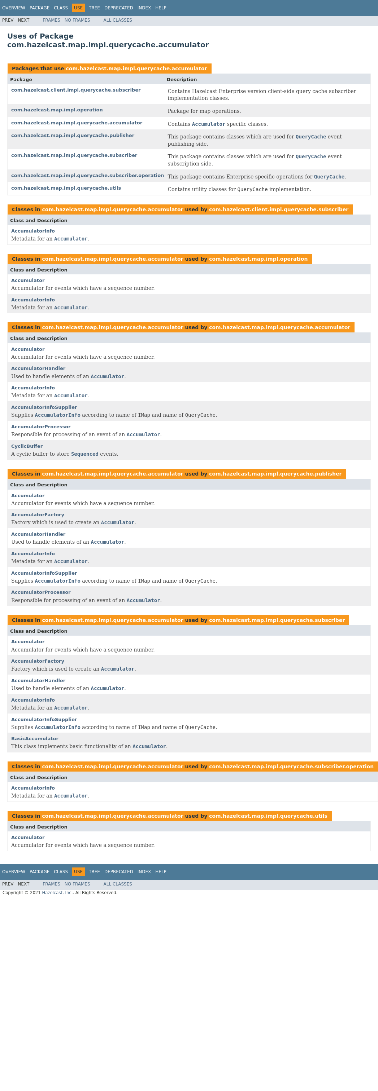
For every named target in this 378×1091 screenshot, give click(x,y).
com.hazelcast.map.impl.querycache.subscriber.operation (87, 175)
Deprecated (118, 7)
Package (39, 7)
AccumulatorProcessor (41, 426)
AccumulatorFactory (37, 514)
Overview (13, 7)
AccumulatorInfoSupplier (44, 407)
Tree (94, 7)
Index (144, 7)
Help (160, 7)
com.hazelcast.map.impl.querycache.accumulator (136, 68)
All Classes (118, 20)
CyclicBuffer (27, 446)
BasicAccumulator (34, 738)
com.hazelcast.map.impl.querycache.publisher (72, 135)
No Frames (77, 20)
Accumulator (27, 280)
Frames (51, 20)
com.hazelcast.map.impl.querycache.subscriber (74, 155)
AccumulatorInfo (33, 231)
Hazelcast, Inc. (57, 892)
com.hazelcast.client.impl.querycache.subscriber (76, 90)
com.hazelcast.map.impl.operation (57, 109)
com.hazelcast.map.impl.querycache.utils (66, 188)
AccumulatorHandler (38, 368)
